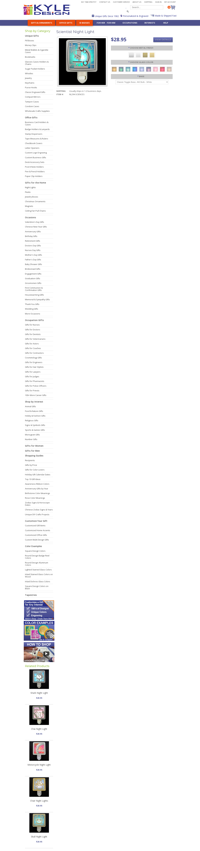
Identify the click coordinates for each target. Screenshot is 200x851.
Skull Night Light (39, 836)
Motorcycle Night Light (39, 764)
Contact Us (104, 2)
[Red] (162, 69)
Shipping (148, 2)
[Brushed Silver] (131, 55)
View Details (163, 39)
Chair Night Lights (39, 800)
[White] (169, 69)
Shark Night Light (39, 692)
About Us (136, 2)
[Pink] (155, 69)
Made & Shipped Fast (165, 15)
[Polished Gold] (152, 55)
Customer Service (121, 2)
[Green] (121, 69)
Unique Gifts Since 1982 (106, 16)
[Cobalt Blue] (135, 69)
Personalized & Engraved (135, 15)
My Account (170, 2)
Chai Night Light (39, 728)
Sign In (158, 2)
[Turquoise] (128, 69)
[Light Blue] (142, 69)
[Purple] (148, 69)
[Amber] (114, 69)
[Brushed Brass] (145, 55)
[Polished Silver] (138, 55)
